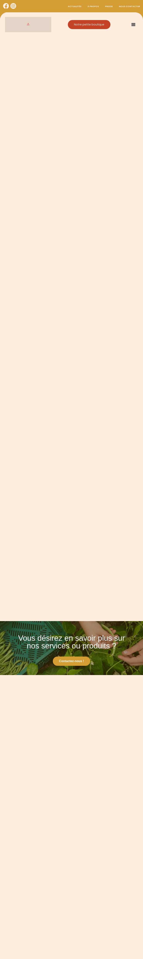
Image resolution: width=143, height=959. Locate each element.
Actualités (74, 6)
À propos (93, 6)
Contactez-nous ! (71, 661)
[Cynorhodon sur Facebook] (6, 6)
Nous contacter (129, 6)
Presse (109, 6)
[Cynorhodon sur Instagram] (13, 6)
